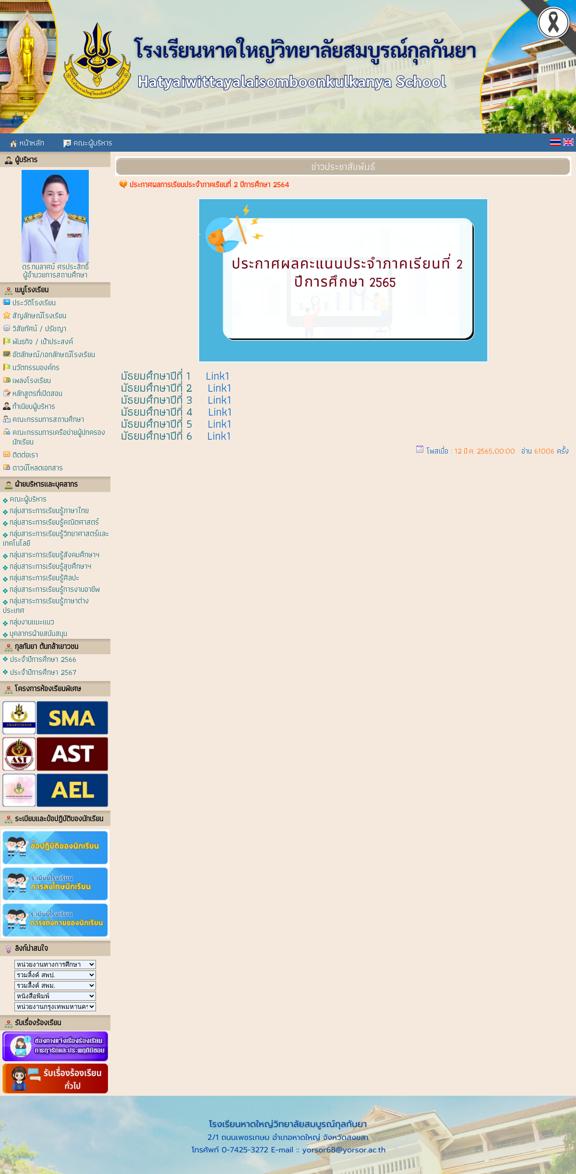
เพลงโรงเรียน (31, 380)
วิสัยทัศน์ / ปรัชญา (39, 329)
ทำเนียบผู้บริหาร (33, 406)
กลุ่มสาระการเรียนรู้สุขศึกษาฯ (47, 565)
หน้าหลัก (27, 142)
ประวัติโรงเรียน (34, 303)
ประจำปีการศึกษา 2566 (43, 659)
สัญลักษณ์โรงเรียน (39, 316)
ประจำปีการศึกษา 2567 (43, 672)
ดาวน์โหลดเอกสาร (37, 468)
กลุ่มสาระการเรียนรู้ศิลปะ (41, 577)
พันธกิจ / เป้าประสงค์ (42, 341)
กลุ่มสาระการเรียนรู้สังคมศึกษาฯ (51, 554)
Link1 (217, 375)
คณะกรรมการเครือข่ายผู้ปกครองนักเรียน (58, 437)
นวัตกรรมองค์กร (36, 367)
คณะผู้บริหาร (87, 142)
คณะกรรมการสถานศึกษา (48, 419)
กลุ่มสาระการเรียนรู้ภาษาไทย (46, 509)
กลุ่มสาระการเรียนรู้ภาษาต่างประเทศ (46, 605)
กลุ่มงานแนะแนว (28, 621)
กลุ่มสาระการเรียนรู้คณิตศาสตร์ (51, 521)
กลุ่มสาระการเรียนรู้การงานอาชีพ (51, 588)
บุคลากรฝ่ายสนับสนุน (35, 632)
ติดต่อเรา (25, 455)
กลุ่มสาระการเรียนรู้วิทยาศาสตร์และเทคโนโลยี (56, 537)
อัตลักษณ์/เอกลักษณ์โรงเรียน (53, 354)
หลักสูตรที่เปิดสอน (37, 393)
